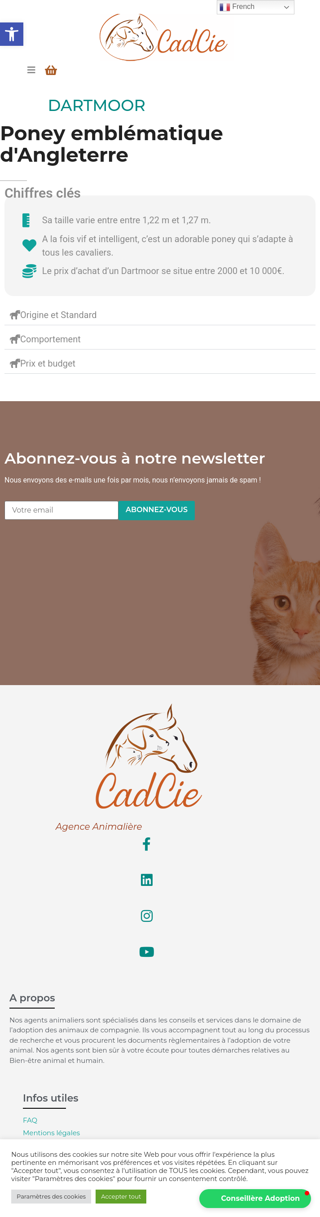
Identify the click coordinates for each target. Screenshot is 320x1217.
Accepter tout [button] (121, 1196)
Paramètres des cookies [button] (51, 1196)
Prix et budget (47, 363)
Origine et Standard (58, 315)
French (236, 7)
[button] (11, 34)
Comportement (50, 339)
